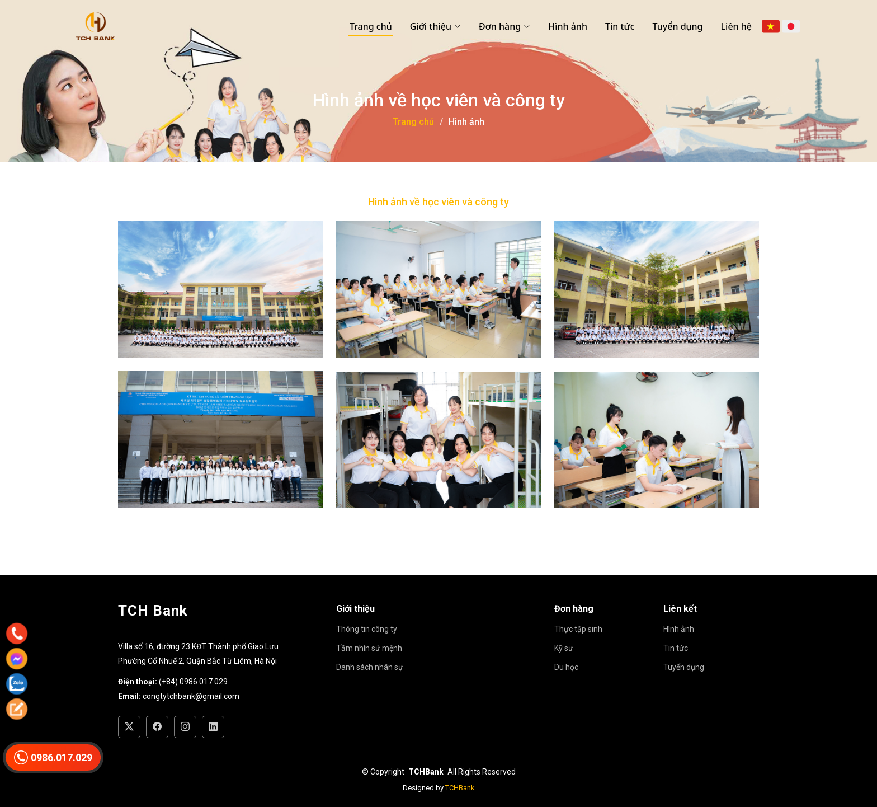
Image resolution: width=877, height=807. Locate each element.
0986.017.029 (53, 757)
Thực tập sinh (578, 629)
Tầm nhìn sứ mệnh (369, 648)
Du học (566, 667)
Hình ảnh (567, 26)
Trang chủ (371, 26)
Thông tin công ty (366, 629)
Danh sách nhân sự (369, 667)
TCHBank (460, 787)
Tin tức (620, 26)
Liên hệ (736, 26)
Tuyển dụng (678, 26)
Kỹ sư (563, 648)
